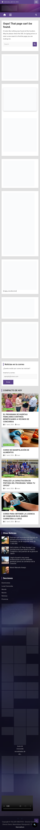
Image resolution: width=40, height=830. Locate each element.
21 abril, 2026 (8, 424)
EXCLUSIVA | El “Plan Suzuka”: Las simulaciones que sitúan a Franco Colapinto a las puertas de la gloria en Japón (24, 551)
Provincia (5, 599)
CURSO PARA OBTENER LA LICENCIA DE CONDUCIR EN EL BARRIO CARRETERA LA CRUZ (19, 516)
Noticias (4, 596)
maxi (17, 424)
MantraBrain (20, 827)
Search (35, 44)
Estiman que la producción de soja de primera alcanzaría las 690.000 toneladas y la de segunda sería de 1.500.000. (24, 540)
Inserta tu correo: (9, 373)
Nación (4, 593)
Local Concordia (9, 409)
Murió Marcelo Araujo (18, 567)
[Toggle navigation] (10, 14)
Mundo (4, 589)
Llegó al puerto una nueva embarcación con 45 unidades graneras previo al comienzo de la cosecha (22, 561)
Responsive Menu (36, 2)
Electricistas (6, 583)
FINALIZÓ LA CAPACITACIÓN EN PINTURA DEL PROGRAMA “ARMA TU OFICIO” (19, 483)
